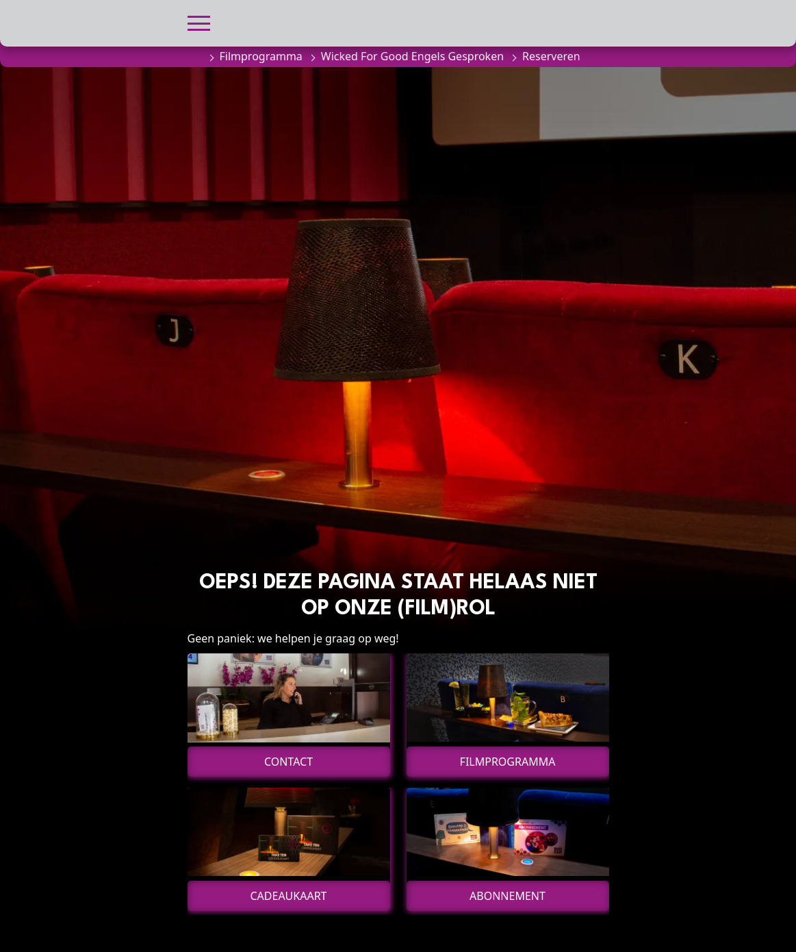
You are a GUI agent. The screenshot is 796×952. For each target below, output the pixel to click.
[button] (199, 22)
